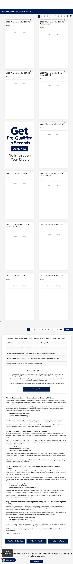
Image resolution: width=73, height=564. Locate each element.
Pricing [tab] (24, 32)
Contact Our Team (57, 541)
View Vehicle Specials (15, 541)
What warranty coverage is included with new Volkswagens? (25, 363)
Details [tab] (15, 32)
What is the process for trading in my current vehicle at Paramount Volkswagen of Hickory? (34, 358)
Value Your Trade (36, 541)
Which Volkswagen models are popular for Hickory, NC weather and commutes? (30, 348)
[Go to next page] (67, 16)
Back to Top (68, 329)
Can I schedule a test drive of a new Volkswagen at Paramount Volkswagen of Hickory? (32, 353)
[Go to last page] (71, 16)
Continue (36, 561)
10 (64, 16)
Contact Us (36, 389)
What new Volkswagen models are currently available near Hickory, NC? (28, 342)
